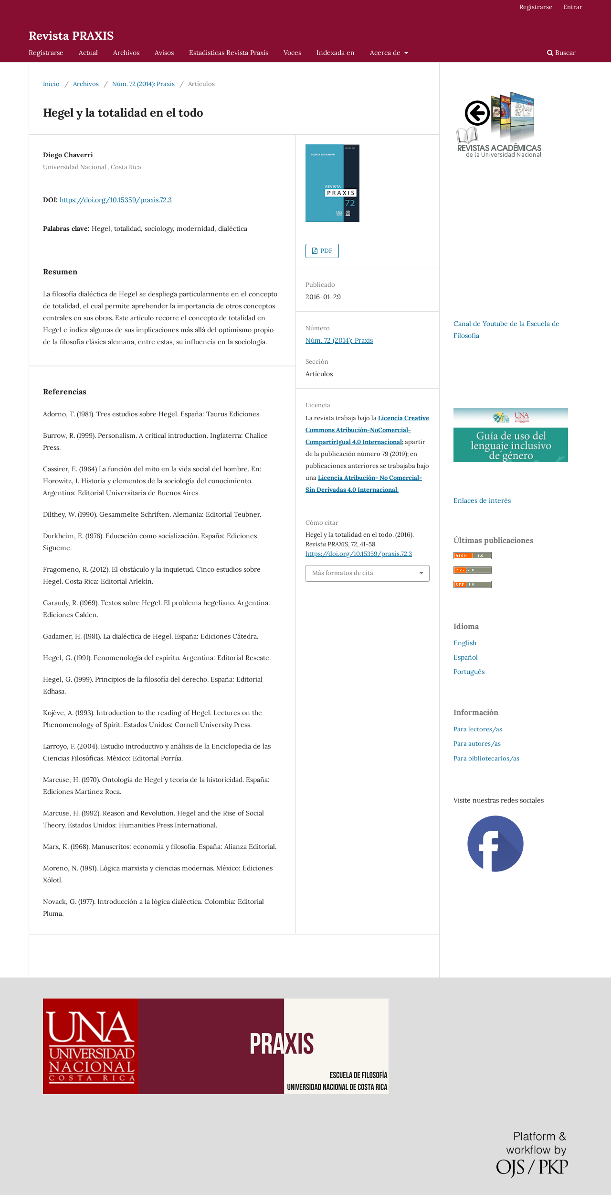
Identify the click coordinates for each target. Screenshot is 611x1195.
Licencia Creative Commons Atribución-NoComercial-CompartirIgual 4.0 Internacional (367, 430)
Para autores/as (477, 743)
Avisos (164, 52)
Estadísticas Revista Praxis (228, 52)
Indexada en (335, 52)
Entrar (572, 7)
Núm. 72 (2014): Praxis (143, 84)
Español (465, 657)
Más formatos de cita (342, 573)
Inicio (51, 84)
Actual (88, 52)
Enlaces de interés (482, 500)
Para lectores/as (477, 729)
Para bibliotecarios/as (486, 758)
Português (469, 671)
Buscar (561, 52)
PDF (325, 251)
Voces (292, 52)
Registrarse (46, 52)
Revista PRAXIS (71, 35)
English (464, 643)
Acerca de (386, 52)
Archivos (126, 52)
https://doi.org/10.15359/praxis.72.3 (116, 200)
